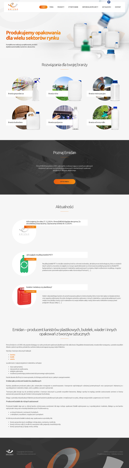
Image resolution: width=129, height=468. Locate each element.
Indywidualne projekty (90, 7)
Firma (51, 7)
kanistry (12, 355)
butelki (12, 357)
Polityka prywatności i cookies (113, 452)
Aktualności (106, 7)
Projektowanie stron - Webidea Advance (110, 454)
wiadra (12, 359)
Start (43, 7)
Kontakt (118, 7)
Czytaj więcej (64, 181)
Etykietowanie (73, 7)
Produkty (60, 7)
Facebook (108, 2)
